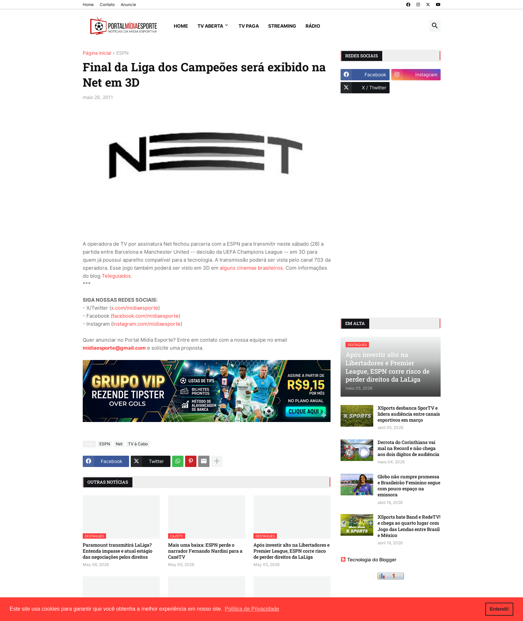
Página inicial (97, 53)
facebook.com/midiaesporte (145, 316)
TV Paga (248, 26)
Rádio (313, 26)
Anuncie (128, 4)
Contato (107, 4)
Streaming (282, 26)
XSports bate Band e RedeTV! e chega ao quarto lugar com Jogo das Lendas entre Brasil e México (409, 526)
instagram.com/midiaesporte (146, 324)
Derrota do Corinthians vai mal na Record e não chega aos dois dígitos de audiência (408, 448)
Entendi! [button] (499, 609)
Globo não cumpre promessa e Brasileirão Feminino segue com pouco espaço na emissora (409, 486)
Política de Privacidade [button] (252, 609)
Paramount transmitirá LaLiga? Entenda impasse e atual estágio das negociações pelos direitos (117, 551)
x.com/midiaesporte (134, 308)
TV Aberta (210, 26)
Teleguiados (116, 276)
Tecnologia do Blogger (368, 559)
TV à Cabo (138, 443)
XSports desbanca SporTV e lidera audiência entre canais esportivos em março (409, 414)
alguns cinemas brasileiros (251, 268)
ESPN (122, 53)
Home (88, 4)
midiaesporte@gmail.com (114, 348)
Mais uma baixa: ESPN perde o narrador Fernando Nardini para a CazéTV (205, 551)
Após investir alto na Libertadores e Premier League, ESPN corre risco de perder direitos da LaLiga (291, 551)
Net (119, 443)
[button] (435, 26)
